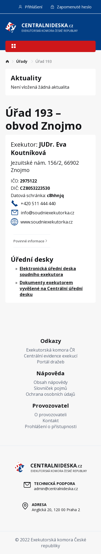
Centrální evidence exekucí (50, 356)
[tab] (31, 241)
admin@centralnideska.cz (56, 488)
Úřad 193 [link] (44, 61)
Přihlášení (30, 6)
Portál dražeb (50, 362)
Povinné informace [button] (30, 241)
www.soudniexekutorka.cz (46, 222)
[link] (7, 61)
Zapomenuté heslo (71, 6)
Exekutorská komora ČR (50, 350)
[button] (13, 46)
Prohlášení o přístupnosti (50, 426)
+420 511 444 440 (38, 204)
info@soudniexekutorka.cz (47, 213)
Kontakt (51, 421)
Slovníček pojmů (50, 388)
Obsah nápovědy (51, 382)
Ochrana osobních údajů (50, 394)
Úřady (22, 61)
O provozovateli (50, 415)
